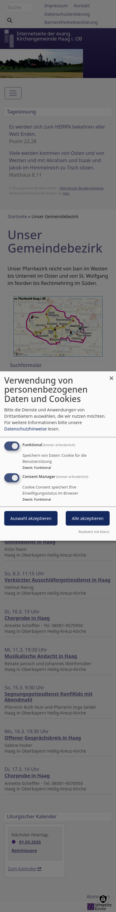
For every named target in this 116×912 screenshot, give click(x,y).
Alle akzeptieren (88, 518)
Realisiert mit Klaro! (93, 531)
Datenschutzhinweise (25, 428)
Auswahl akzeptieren (30, 518)
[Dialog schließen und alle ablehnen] (111, 375)
